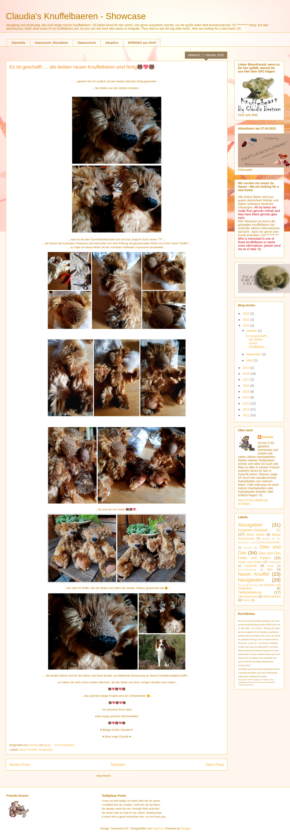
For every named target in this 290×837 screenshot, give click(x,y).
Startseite (18, 42)
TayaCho (158, 828)
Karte (270, 565)
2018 (246, 373)
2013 (246, 403)
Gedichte (251, 565)
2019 (246, 368)
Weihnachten (272, 596)
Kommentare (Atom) (124, 775)
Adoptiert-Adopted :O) (259, 530)
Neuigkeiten (45, 749)
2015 (246, 391)
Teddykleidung (249, 592)
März (250, 360)
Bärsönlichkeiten (271, 542)
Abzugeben (250, 525)
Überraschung (247, 596)
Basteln (248, 547)
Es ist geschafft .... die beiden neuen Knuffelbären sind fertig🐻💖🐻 (82, 67)
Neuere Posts (19, 764)
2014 (246, 397)
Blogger (186, 828)
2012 (246, 409)
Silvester (254, 585)
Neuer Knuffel (28, 749)
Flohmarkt (274, 562)
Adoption (111, 42)
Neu (270, 569)
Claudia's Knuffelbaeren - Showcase (76, 16)
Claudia (34, 745)
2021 (246, 319)
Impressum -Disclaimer (51, 42)
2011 (246, 415)
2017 (246, 379)
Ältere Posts (215, 764)
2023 (246, 313)
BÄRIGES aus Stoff (142, 42)
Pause (241, 585)
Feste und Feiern (250, 562)
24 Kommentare (64, 745)
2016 (246, 385)
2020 (246, 325)
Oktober (252, 330)
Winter (246, 600)
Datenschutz (87, 42)
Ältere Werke (255, 534)
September (254, 354)
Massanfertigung (247, 569)
